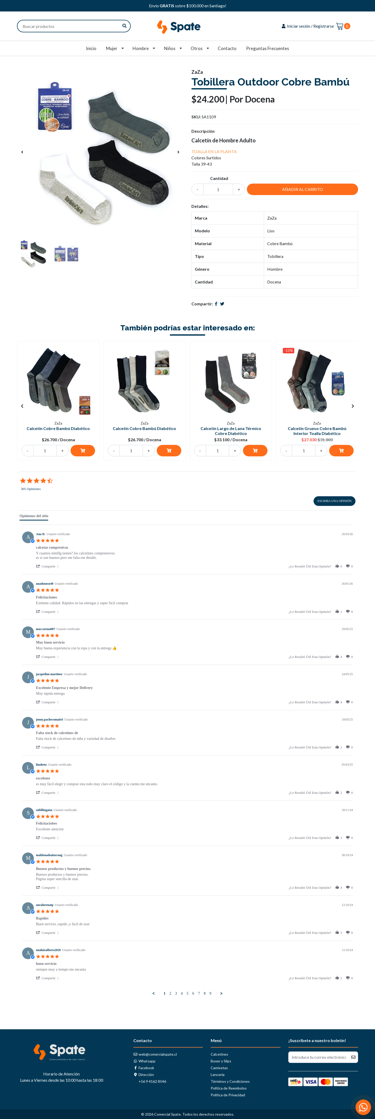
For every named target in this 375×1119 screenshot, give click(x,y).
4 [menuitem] (182, 993)
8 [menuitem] (205, 993)
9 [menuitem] (210, 993)
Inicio (91, 48)
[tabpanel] (187, 760)
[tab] (34, 517)
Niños (170, 48)
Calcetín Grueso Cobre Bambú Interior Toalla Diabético (317, 431)
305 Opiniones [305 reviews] (31, 489)
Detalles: (200, 206)
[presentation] (22, 152)
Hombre (141, 48)
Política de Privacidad (228, 1095)
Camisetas (219, 1068)
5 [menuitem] (188, 993)
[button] (48, 566)
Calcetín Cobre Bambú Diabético (58, 428)
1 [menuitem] (165, 993)
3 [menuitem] (176, 993)
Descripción (203, 131)
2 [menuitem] (170, 993)
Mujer (111, 48)
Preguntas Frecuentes (267, 48)
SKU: (196, 116)
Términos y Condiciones (230, 1081)
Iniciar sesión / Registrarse (307, 25)
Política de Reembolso (229, 1088)
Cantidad (219, 178)
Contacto (227, 48)
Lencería (217, 1074)
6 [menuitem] (193, 993)
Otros (197, 48)
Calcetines (219, 1054)
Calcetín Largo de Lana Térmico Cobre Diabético (231, 431)
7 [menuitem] (199, 993)
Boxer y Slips (221, 1061)
